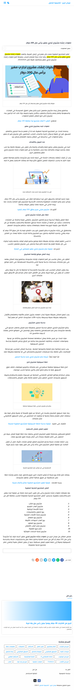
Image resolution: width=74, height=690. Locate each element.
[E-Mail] (50, 560)
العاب (9, 662)
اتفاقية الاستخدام (31, 673)
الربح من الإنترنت (64, 646)
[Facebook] (62, 560)
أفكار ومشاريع (51, 646)
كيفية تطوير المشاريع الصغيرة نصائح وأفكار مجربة (31, 483)
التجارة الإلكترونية (29, 656)
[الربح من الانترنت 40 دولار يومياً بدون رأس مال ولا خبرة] (37, 610)
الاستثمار (30, 646)
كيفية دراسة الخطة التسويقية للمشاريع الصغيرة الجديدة (29, 424)
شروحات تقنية (64, 651)
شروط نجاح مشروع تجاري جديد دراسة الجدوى (31, 357)
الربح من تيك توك (22, 662)
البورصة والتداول (37, 651)
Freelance (51, 662)
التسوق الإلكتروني (22, 651)
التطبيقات (21, 646)
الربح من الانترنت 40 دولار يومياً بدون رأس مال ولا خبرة (48, 623)
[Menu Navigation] (5, 3)
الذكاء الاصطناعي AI (46, 656)
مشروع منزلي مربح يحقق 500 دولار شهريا (33, 209)
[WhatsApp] (58, 560)
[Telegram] (45, 560)
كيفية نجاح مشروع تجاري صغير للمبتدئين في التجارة (33, 249)
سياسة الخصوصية (64, 673)
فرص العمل (40, 646)
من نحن (34, 669)
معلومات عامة (10, 646)
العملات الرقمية (37, 662)
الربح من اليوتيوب (63, 656)
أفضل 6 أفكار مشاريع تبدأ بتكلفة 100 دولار (34, 121)
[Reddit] (37, 560)
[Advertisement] (37, 22)
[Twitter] (54, 560)
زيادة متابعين (9, 651)
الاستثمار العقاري (13, 656)
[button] (8, 3)
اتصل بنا (68, 669)
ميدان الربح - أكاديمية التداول (59, 3)
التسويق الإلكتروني (51, 651)
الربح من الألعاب (64, 662)
